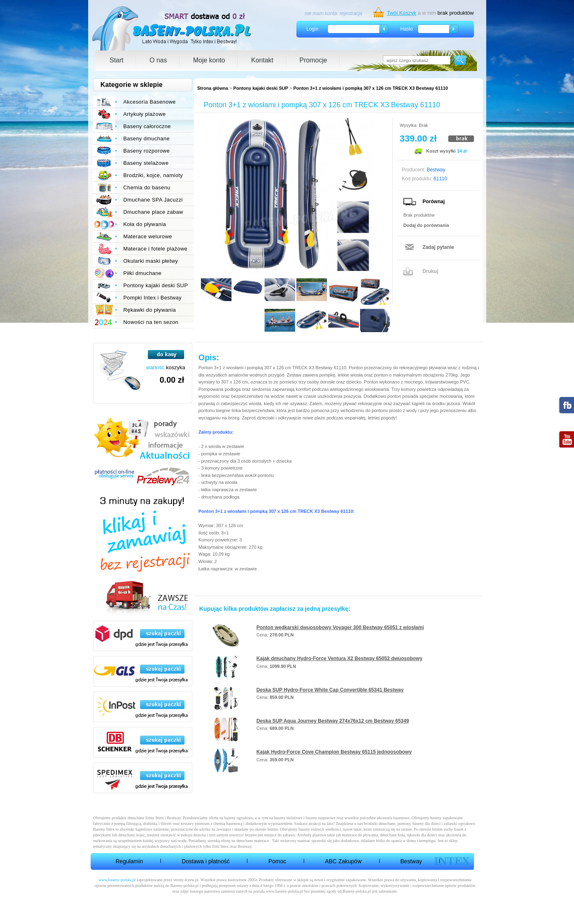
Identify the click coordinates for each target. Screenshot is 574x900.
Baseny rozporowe (146, 151)
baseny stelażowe (288, 818)
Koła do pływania (144, 224)
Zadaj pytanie (438, 247)
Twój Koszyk (401, 13)
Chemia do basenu (146, 187)
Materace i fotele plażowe (155, 249)
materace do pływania (360, 835)
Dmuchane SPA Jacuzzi (153, 200)
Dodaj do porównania (426, 225)
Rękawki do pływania (149, 310)
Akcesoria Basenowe (149, 102)
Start (117, 60)
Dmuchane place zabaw (153, 212)
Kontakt (262, 60)
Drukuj (430, 271)
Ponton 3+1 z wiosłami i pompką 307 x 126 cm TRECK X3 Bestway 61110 (370, 88)
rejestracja (351, 13)
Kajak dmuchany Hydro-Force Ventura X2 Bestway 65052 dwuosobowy (339, 658)
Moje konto (209, 60)
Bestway (411, 861)
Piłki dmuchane (142, 273)
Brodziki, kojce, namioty (153, 175)
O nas (158, 60)
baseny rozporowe (321, 818)
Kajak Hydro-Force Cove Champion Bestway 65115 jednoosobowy (334, 752)
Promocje (313, 60)
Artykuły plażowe (144, 114)
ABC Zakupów (343, 861)
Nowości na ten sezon (150, 322)
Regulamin (129, 861)
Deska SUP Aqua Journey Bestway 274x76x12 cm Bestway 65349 (332, 721)
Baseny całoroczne (147, 126)
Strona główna (212, 88)
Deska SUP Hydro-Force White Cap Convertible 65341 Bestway (330, 690)
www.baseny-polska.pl (117, 880)
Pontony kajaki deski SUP (260, 88)
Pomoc (277, 861)
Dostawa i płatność (206, 861)
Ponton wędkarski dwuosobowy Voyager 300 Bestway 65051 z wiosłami (340, 627)
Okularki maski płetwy (150, 261)
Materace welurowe (147, 236)
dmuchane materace (252, 840)
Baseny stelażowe (146, 163)
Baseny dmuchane (146, 138)
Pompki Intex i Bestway (152, 298)
